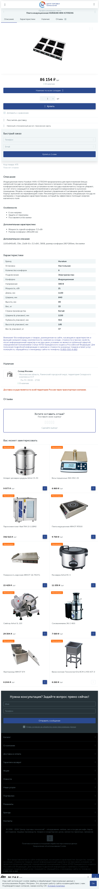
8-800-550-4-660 (68, 349)
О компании (49, 745)
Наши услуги (49, 787)
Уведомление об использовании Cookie (49, 846)
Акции (49, 770)
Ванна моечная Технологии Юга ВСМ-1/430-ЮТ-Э (73, 672)
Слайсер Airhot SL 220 (12, 623)
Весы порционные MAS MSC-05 (65, 478)
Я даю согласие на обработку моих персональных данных (51, 727)
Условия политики (56, 886)
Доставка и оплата (49, 754)
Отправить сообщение (49, 720)
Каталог (49, 737)
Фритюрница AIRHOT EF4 (14, 672)
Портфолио (49, 796)
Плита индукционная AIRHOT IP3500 (67, 526)
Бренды (49, 812)
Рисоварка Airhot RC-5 (61, 575)
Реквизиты (49, 804)
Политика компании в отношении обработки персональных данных (49, 844)
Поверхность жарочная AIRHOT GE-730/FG (21, 575)
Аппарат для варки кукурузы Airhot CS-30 (20, 478)
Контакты (49, 821)
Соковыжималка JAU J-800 (63, 623)
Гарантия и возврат (49, 762)
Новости (49, 779)
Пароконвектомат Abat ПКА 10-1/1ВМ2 (19, 526)
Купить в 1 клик (49, 154)
